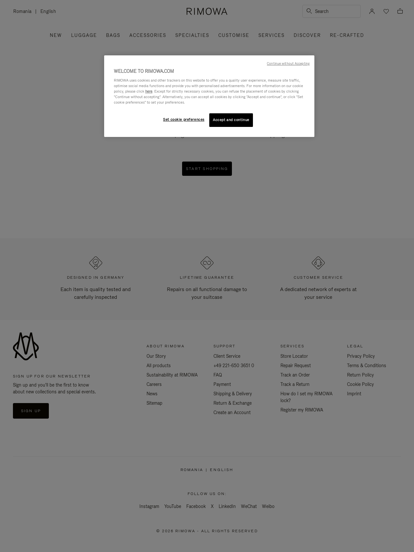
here (148, 91)
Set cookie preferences (183, 119)
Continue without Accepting (288, 63)
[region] (209, 96)
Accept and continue (231, 119)
